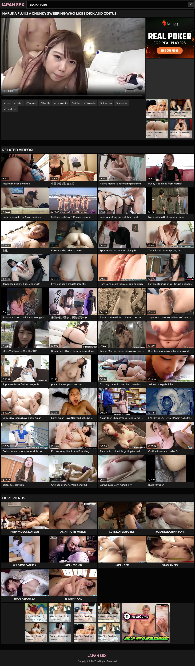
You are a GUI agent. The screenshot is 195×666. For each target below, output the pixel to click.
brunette (91, 103)
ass (8, 103)
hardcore (11, 109)
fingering (107, 103)
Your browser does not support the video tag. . (73, 58)
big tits (46, 103)
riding (77, 103)
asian (19, 103)
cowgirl (32, 103)
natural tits (62, 103)
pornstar (123, 103)
